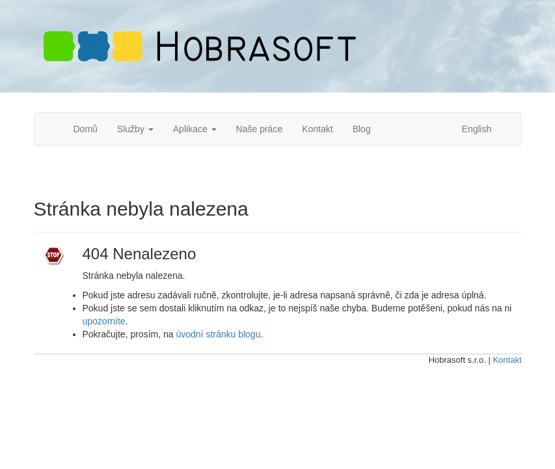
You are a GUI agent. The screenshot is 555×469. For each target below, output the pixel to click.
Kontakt (317, 129)
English (477, 129)
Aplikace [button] (195, 129)
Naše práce (259, 129)
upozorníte (104, 321)
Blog (362, 129)
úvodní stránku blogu (218, 334)
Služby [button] (135, 129)
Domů (86, 129)
